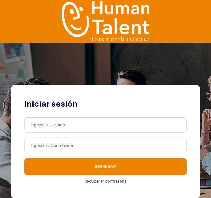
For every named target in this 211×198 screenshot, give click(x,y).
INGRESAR (105, 166)
